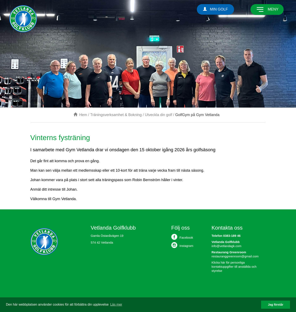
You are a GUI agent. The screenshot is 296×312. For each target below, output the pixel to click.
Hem (80, 115)
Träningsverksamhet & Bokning (116, 115)
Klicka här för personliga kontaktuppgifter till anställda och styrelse (234, 266)
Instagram (182, 245)
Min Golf (215, 9)
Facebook (182, 237)
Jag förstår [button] (275, 304)
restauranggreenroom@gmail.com (235, 256)
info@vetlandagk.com (226, 246)
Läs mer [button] (116, 304)
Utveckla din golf (158, 115)
